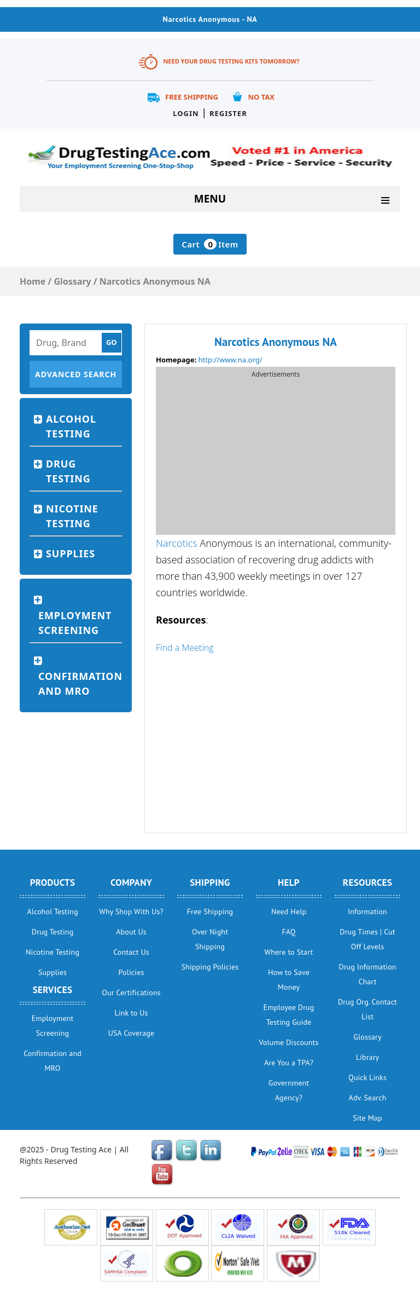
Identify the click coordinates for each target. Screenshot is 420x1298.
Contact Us (131, 952)
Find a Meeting (185, 648)
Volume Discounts (289, 1042)
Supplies (70, 553)
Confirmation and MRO (80, 683)
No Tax (261, 97)
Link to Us (131, 1013)
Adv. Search (368, 1098)
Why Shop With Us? (131, 911)
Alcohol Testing (71, 426)
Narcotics (176, 543)
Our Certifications (131, 992)
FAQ (288, 932)
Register (228, 113)
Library (368, 1057)
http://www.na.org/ (230, 360)
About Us (131, 932)
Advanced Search (75, 374)
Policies (131, 972)
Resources (367, 882)
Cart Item (210, 244)
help (289, 882)
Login (186, 113)
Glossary (367, 1037)
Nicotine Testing (72, 516)
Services (53, 990)
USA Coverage (131, 1033)
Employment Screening (75, 623)
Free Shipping (191, 97)
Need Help (288, 911)
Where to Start (289, 952)
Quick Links (367, 1077)
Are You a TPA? (288, 1063)
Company (131, 882)
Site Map (367, 1118)
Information (367, 911)
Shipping (210, 882)
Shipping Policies (210, 967)
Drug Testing (68, 471)
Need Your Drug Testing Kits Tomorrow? (231, 61)
